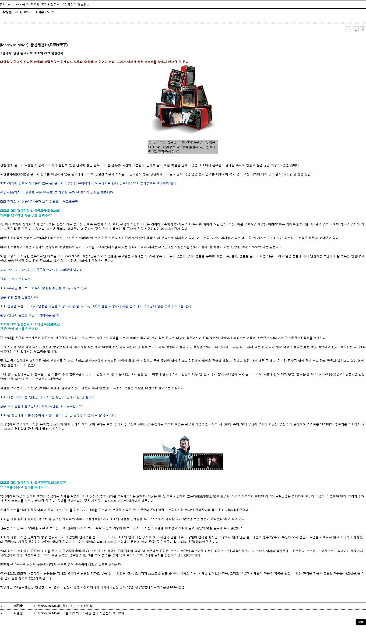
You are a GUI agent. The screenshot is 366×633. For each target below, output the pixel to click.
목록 (361, 622)
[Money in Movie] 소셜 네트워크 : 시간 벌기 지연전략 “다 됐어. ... (82, 613)
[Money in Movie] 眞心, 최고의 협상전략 (65, 606)
